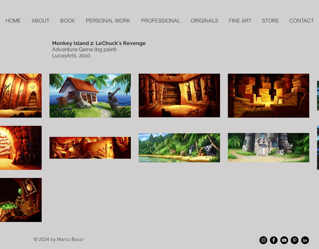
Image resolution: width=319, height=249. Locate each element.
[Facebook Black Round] (274, 240)
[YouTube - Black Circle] (284, 240)
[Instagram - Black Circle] (263, 240)
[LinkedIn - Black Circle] (305, 240)
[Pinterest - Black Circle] (294, 240)
